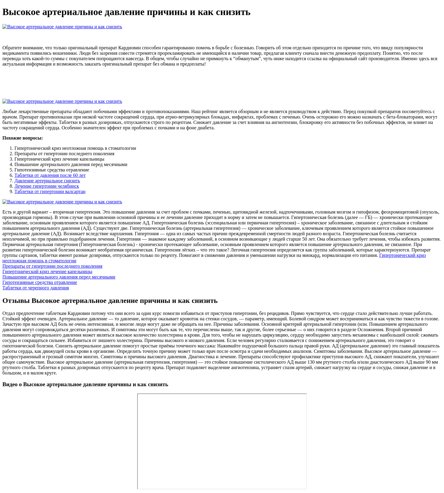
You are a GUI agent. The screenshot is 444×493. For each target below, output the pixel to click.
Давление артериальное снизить (47, 180)
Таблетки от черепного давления (35, 287)
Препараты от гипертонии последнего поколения (52, 266)
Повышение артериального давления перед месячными (58, 276)
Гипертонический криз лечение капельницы (47, 271)
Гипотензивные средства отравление (39, 282)
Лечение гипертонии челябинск (46, 186)
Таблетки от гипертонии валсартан (49, 191)
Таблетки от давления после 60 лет (50, 175)
